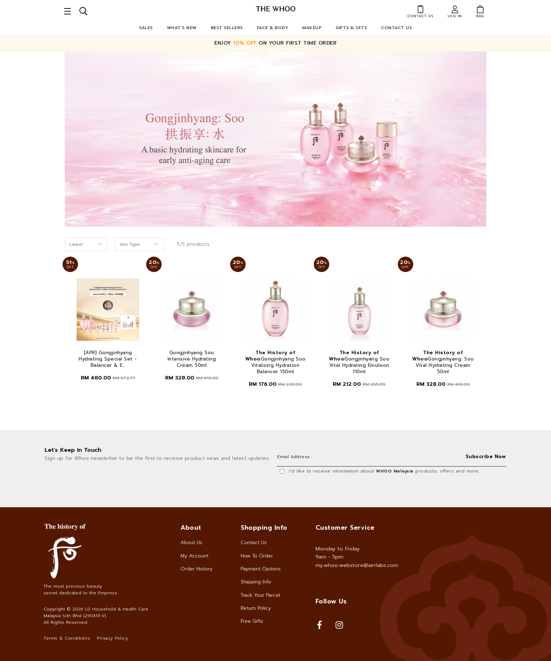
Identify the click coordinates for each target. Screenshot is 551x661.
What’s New (182, 28)
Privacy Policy (112, 638)
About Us (191, 542)
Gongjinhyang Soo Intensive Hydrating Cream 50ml (192, 359)
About (191, 527)
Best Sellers (227, 28)
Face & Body (273, 28)
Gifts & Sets (351, 28)
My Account (194, 556)
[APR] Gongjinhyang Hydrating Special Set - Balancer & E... (108, 359)
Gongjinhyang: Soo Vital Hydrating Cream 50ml (443, 362)
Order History (197, 569)
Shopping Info (264, 527)
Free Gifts (252, 621)
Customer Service (345, 527)
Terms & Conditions (67, 638)
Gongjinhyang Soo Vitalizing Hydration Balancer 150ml (275, 362)
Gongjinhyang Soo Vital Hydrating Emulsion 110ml (359, 362)
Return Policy (256, 608)
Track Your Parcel (260, 595)
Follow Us (331, 601)
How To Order (257, 556)
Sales (146, 28)
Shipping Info (256, 582)
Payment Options (261, 569)
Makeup (312, 28)
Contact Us (396, 28)
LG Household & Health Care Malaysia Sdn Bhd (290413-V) (96, 612)
